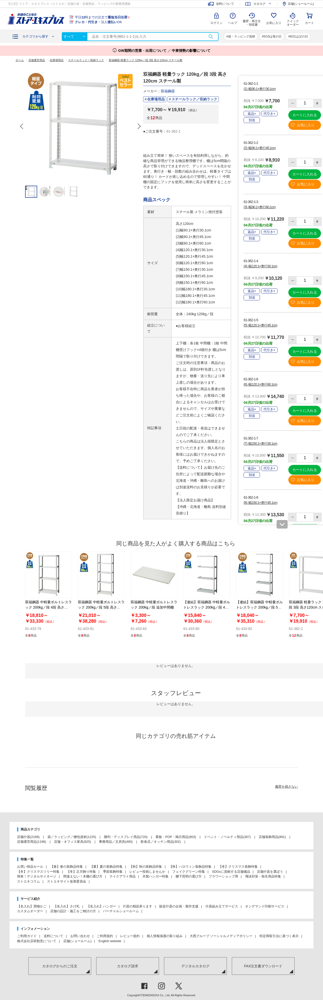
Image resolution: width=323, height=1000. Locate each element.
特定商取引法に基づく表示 (279, 936)
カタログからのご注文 (59, 966)
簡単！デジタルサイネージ (36, 876)
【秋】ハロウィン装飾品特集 (190, 866)
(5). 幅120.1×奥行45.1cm (260, 325)
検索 (210, 37)
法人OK (98, 22)
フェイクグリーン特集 (188, 871)
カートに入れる (304, 115)
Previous (22, 126)
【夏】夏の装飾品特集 (106, 866)
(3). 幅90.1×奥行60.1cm (260, 207)
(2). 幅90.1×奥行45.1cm (260, 148)
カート (309, 23)
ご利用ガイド (27, 936)
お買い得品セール (30, 866)
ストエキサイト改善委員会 (66, 881)
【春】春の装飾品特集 (66, 866)
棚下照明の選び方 (189, 876)
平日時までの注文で (102, 17)
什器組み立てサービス (221, 906)
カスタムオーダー (30, 911)
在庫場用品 (156, 99)
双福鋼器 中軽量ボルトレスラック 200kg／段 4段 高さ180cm (48, 607)
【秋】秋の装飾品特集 (145, 866)
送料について (53, 936)
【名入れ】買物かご (31, 906)
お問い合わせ (80, 936)
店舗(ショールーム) (77, 941)
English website (109, 941)
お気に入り (273, 23)
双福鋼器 (168, 91)
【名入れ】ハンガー (101, 906)
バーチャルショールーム (121, 911)
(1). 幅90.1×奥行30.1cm (260, 89)
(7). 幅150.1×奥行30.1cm (260, 444)
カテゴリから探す (35, 36)
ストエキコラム (28, 881)
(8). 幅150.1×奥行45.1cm (260, 503)
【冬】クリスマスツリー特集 (38, 871)
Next (138, 126)
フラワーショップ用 (223, 876)
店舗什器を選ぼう (270, 871)
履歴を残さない (286, 786)
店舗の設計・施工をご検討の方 (73, 911)
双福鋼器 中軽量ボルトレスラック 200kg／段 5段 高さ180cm (101, 607)
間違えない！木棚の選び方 (82, 876)
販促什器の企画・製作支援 (178, 906)
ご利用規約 (105, 936)
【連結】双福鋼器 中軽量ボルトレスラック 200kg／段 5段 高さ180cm (259, 607)
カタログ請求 (127, 966)
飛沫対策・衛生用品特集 (263, 876)
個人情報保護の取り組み (165, 936)
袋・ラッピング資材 (241, 36)
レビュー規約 (130, 936)
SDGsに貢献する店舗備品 (231, 871)
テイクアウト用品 (123, 876)
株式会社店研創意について (36, 941)
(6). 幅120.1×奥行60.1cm (260, 384)
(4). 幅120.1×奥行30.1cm (260, 266)
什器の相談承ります (137, 906)
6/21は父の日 (299, 36)
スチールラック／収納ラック (194, 99)
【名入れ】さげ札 (66, 906)
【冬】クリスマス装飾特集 (238, 866)
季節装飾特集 (113, 871)
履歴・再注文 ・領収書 (252, 22)
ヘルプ (232, 23)
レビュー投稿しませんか (147, 871)
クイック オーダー (292, 19)
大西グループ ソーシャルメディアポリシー (221, 936)
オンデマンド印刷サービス (264, 906)
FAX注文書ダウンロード (263, 966)
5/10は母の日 (272, 36)
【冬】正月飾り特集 (81, 871)
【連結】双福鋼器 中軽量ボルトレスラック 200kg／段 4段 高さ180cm (206, 607)
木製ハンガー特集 (155, 876)
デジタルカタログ (195, 966)
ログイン (216, 23)
